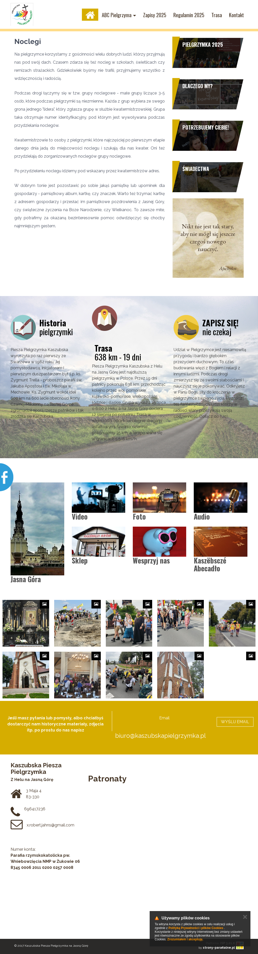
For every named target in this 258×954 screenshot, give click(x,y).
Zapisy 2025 (154, 15)
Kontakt (236, 15)
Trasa (216, 15)
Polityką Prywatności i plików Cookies (196, 928)
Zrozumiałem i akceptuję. (185, 939)
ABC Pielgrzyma (117, 15)
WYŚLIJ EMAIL (235, 721)
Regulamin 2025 (188, 15)
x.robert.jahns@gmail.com (50, 825)
